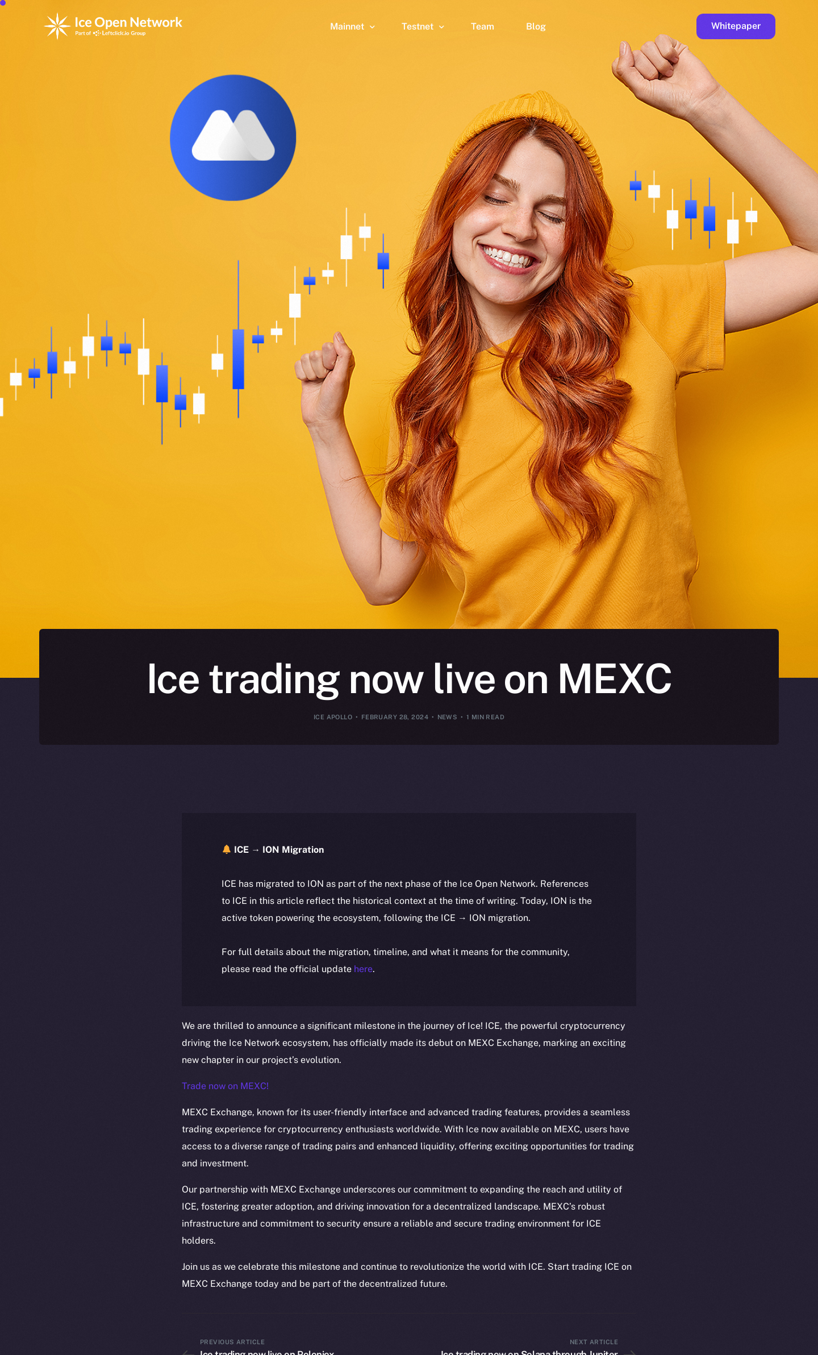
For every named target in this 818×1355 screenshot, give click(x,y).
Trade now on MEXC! (225, 1086)
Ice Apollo (333, 717)
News (447, 717)
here (363, 969)
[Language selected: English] (528, 1344)
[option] (267, 1344)
